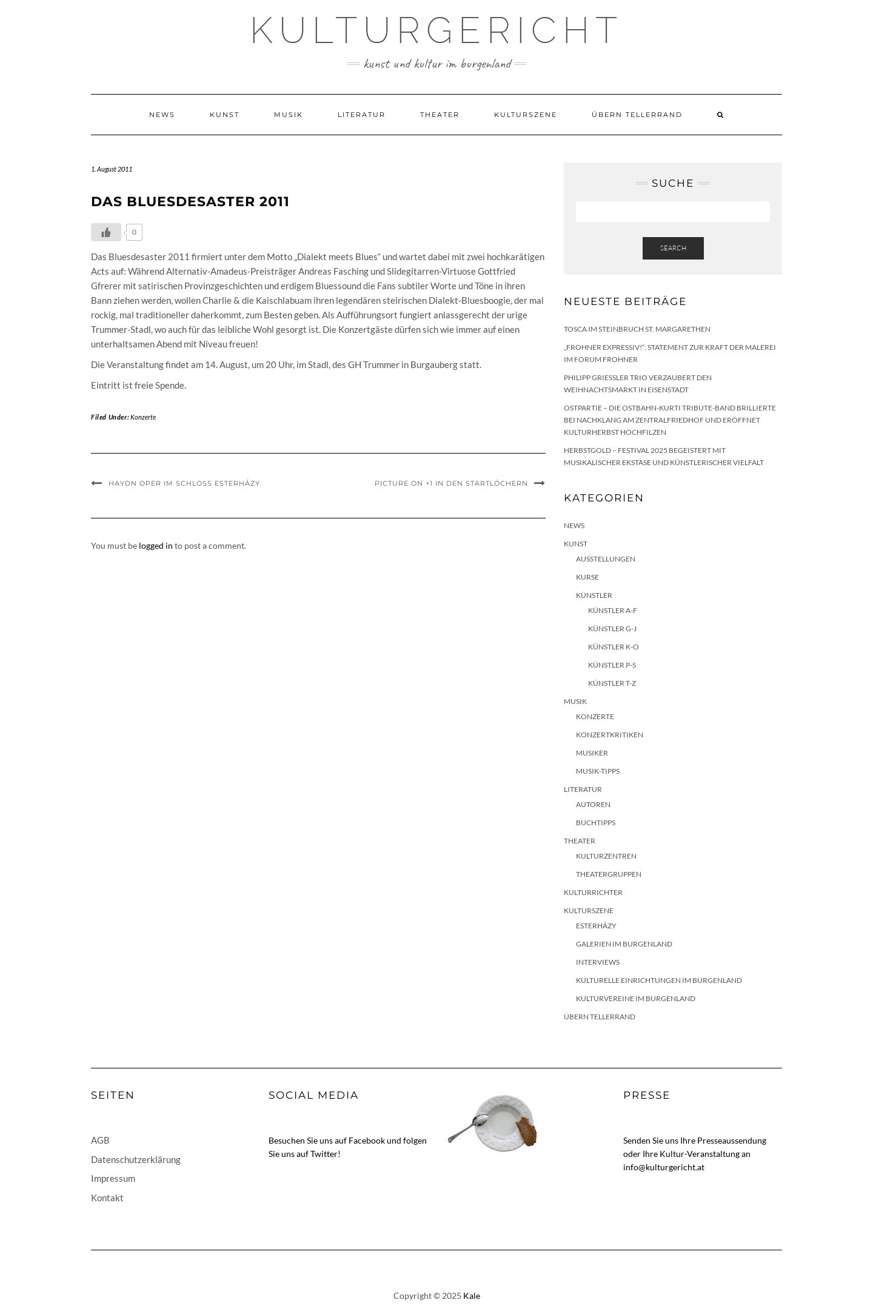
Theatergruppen (608, 874)
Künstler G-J (612, 628)
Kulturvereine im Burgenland (635, 998)
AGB (100, 1140)
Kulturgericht (436, 30)
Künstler (594, 595)
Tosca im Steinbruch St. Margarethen (637, 329)
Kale (471, 1295)
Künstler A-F (612, 610)
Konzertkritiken (609, 734)
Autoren (593, 804)
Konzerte (143, 417)
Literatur (362, 114)
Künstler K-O (613, 646)
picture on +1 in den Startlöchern (451, 483)
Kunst (224, 114)
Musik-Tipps (598, 771)
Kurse (587, 577)
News (162, 114)
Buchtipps (595, 822)
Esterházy (596, 925)
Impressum (113, 1178)
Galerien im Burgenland (624, 943)
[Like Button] (106, 232)
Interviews (598, 962)
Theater (440, 114)
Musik (288, 114)
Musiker (592, 752)
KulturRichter (593, 892)
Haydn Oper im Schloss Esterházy (184, 483)
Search (673, 248)
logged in (156, 545)
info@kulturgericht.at (663, 1167)
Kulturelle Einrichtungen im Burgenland (659, 980)
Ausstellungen (605, 558)
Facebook (367, 1140)
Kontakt (107, 1197)
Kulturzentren (606, 855)
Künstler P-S (612, 664)
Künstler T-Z (612, 683)
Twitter (324, 1153)
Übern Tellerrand (637, 114)
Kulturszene (525, 114)
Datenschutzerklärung (136, 1159)
